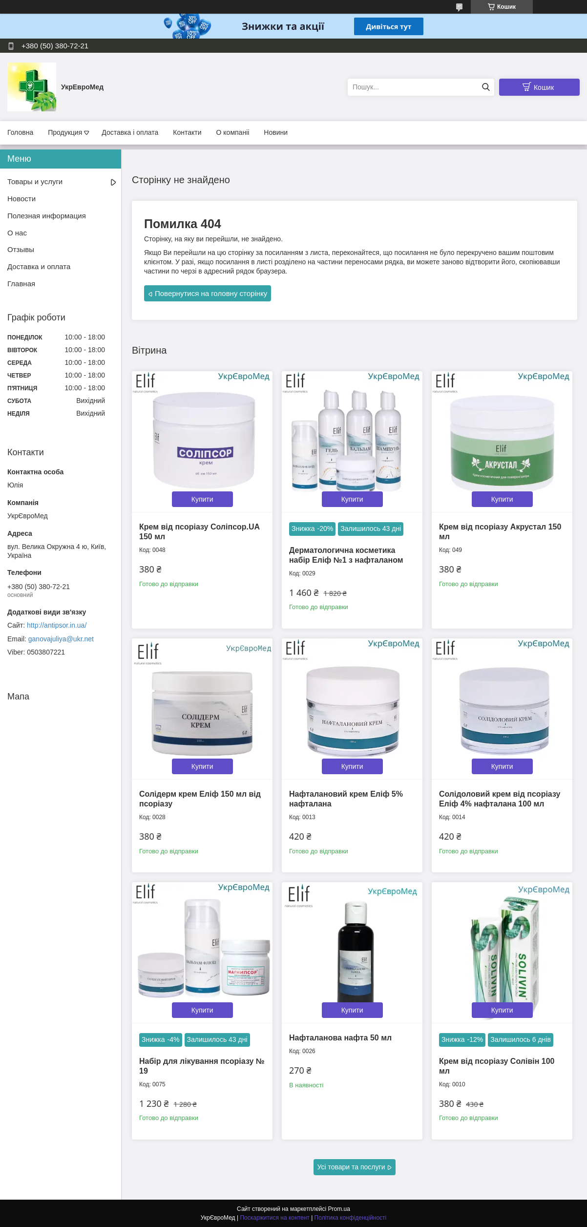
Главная (21, 283)
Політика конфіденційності (350, 1217)
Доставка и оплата (38, 266)
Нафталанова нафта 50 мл (340, 1038)
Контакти (187, 132)
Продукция (65, 132)
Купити (202, 499)
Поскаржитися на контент (274, 1217)
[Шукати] (485, 87)
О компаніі (233, 132)
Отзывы (20, 249)
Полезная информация (46, 216)
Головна (20, 132)
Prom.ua (339, 1209)
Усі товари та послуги (351, 1167)
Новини (276, 132)
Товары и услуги (35, 181)
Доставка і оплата (130, 132)
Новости (21, 198)
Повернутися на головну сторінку (211, 293)
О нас (17, 233)
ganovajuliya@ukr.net (61, 639)
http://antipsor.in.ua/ (56, 625)
